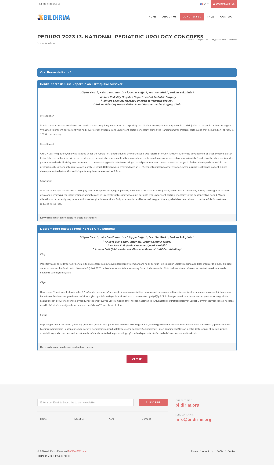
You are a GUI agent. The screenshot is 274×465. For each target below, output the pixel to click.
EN (204, 4)
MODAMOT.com (77, 451)
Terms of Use (44, 455)
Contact (146, 418)
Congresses (202, 39)
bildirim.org (187, 404)
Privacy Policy (62, 455)
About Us (79, 418)
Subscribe (153, 402)
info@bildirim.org (49, 4)
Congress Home (218, 39)
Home (191, 39)
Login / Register (224, 4)
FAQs (111, 418)
